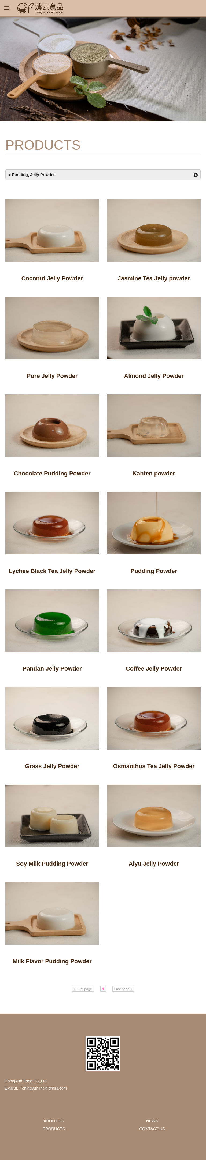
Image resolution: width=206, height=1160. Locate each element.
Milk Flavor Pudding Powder (52, 961)
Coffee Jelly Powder (154, 668)
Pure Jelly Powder (52, 376)
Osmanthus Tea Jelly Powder (153, 766)
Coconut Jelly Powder (52, 278)
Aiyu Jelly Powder (153, 863)
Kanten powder (154, 473)
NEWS (152, 1121)
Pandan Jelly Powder (52, 668)
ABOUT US (54, 1121)
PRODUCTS (54, 1128)
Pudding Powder (154, 571)
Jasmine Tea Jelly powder (154, 278)
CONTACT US (152, 1128)
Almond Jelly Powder (154, 376)
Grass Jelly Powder (52, 766)
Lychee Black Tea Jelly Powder (52, 571)
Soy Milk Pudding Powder (52, 863)
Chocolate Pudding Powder (52, 473)
